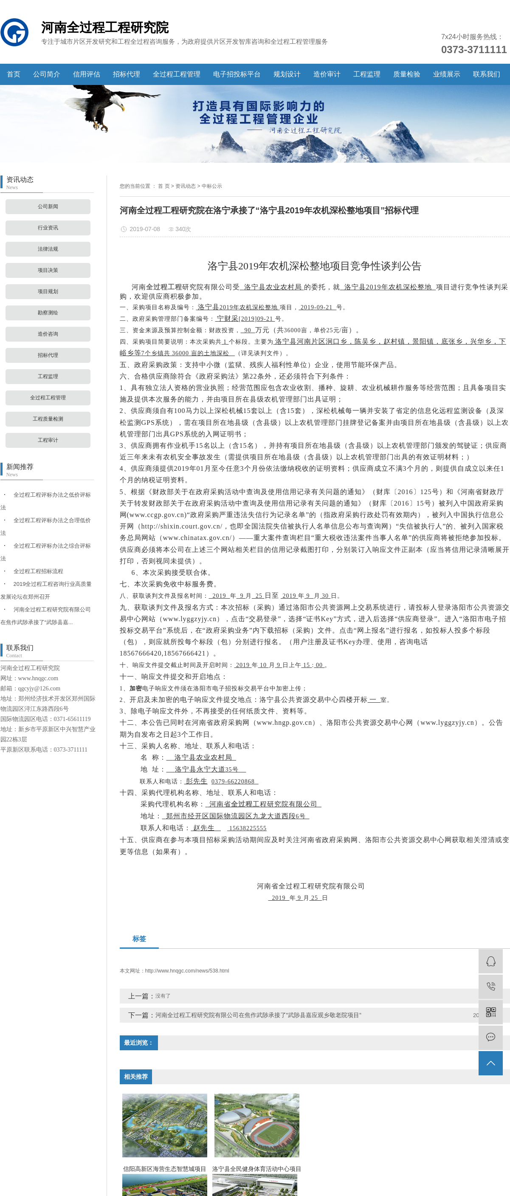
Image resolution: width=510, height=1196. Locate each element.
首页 (13, 74)
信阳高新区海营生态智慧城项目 (164, 1168)
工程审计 (48, 440)
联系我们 (486, 74)
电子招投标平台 (237, 74)
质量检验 (406, 74)
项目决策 (48, 270)
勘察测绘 (48, 313)
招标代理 (126, 74)
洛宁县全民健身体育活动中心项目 (256, 1168)
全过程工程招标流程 (38, 571)
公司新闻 (48, 206)
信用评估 (86, 74)
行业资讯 (48, 228)
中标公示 (212, 186)
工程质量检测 (48, 419)
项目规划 (48, 291)
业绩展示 (446, 74)
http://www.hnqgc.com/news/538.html (187, 971)
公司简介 (46, 74)
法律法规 (48, 249)
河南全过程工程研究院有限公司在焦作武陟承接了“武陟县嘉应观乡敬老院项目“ (258, 1015)
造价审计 (327, 74)
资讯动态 (185, 186)
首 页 (163, 186)
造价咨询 (48, 334)
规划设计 (287, 74)
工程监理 (366, 74)
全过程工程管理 (176, 74)
